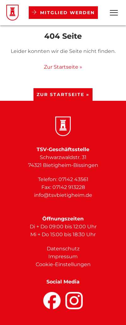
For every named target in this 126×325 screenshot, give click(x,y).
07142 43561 (73, 179)
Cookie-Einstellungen (63, 264)
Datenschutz (63, 249)
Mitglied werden (63, 12)
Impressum (63, 256)
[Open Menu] (114, 13)
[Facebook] (52, 300)
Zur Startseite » (63, 67)
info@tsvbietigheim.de (63, 195)
